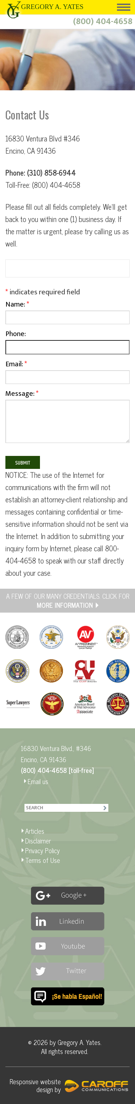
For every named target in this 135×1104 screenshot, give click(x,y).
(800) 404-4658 (102, 21)
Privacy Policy (42, 850)
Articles (34, 830)
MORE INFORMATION (65, 604)
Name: (67, 313)
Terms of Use (42, 860)
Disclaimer (38, 840)
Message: (67, 419)
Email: (67, 373)
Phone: (67, 343)
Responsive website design (35, 1085)
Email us (38, 781)
